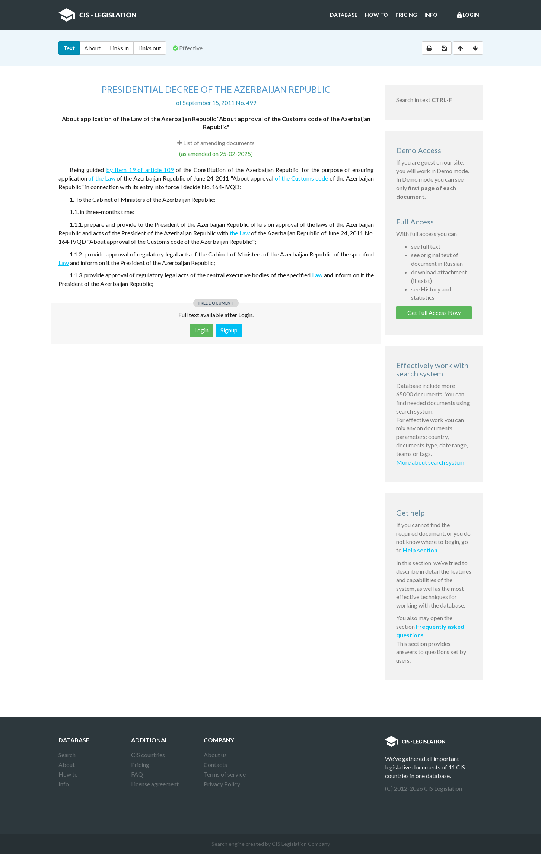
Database (343, 15)
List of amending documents (216, 142)
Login (467, 15)
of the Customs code (301, 178)
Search (67, 754)
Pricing (406, 15)
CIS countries (148, 754)
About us (215, 754)
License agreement (155, 783)
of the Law (101, 178)
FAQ (137, 774)
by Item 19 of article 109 (140, 169)
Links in (119, 47)
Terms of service (225, 774)
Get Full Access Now (434, 312)
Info (430, 15)
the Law (240, 232)
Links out (149, 47)
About (92, 47)
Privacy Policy (222, 783)
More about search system (430, 462)
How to (376, 15)
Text (69, 47)
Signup (229, 330)
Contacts (215, 764)
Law (63, 262)
